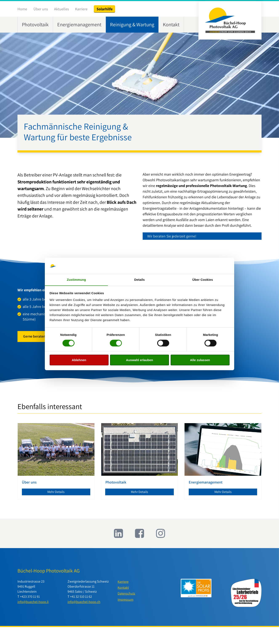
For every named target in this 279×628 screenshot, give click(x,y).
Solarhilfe (105, 9)
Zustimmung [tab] (76, 279)
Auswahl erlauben (139, 360)
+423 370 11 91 (30, 597)
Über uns (40, 9)
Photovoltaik (35, 24)
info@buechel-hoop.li (33, 602)
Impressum (126, 601)
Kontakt (171, 24)
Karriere (81, 9)
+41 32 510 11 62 (81, 597)
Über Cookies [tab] (202, 279)
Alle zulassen (200, 360)
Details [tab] (139, 279)
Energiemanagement (79, 24)
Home (22, 9)
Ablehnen (79, 360)
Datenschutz (126, 595)
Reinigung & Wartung (132, 24)
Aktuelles (61, 9)
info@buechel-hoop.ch (84, 602)
